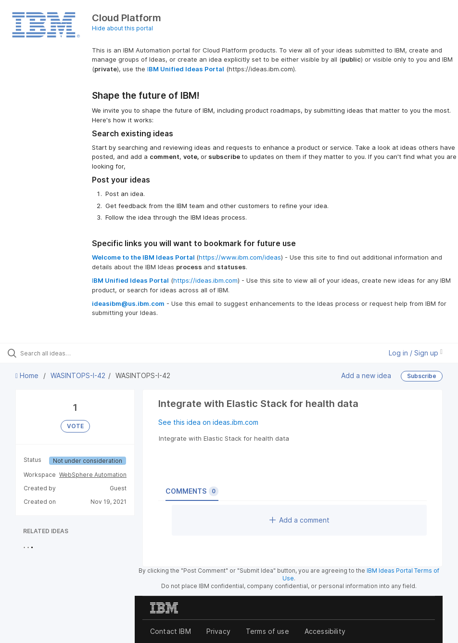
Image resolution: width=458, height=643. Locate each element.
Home (27, 375)
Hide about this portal (122, 28)
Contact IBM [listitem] (170, 631)
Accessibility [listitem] (325, 631)
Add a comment (299, 520)
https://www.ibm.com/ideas (240, 257)
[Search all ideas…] (65, 353)
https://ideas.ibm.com (205, 280)
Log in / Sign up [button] (416, 353)
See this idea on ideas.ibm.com (208, 422)
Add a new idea (366, 375)
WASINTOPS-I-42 (78, 375)
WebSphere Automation (93, 474)
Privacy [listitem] (218, 631)
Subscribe (421, 376)
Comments (191, 491)
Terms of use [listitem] (267, 631)
